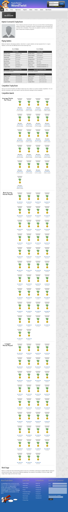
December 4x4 (38, 495)
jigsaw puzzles (13, 486)
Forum (36, 9)
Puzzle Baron (5, 483)
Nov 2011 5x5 (38, 243)
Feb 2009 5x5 (20, 311)
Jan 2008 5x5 (29, 325)
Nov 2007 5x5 (47, 325)
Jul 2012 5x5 (47, 124)
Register (25, 9)
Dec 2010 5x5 (29, 155)
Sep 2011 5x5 (47, 243)
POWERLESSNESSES (41, 64)
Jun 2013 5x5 (38, 109)
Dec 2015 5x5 (20, 109)
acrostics (3, 487)
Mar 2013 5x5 (29, 124)
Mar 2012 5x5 (20, 140)
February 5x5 (38, 489)
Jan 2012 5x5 (20, 243)
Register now (56, 6)
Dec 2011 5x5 (38, 140)
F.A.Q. (11, 9)
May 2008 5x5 (47, 448)
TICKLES (18, 66)
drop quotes (13, 487)
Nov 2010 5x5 (38, 155)
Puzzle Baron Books (26, 491)
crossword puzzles (4, 490)
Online (30, 9)
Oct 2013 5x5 (29, 202)
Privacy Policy (25, 500)
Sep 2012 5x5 (38, 124)
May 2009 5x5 (47, 297)
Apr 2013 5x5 (20, 124)
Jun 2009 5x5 (38, 297)
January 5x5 (38, 493)
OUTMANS (18, 64)
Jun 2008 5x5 (38, 448)
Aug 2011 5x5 (20, 256)
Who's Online (25, 487)
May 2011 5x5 (47, 256)
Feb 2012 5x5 (29, 140)
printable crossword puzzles (9, 491)
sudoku (16, 489)
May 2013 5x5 (47, 109)
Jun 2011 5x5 (20, 155)
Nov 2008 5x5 (38, 311)
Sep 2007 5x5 (29, 338)
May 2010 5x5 (20, 187)
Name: (50, 483)
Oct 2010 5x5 (47, 155)
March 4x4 (38, 483)
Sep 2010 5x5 (20, 171)
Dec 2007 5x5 (38, 325)
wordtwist (9, 489)
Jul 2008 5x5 (19, 325)
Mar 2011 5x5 (20, 270)
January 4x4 (38, 491)
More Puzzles (48, 9)
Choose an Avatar (26, 493)
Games (41, 9)
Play (7, 9)
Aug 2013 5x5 (29, 109)
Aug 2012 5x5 (20, 229)
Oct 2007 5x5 (20, 338)
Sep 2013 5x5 (38, 202)
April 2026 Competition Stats (15, 69)
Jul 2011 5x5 (47, 140)
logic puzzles (7, 487)
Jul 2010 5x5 (38, 171)
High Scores (18, 9)
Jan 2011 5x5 (29, 270)
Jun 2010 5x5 (47, 171)
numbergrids (3, 489)
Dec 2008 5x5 (29, 311)
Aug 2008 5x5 (47, 311)
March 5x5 (38, 485)
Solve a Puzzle (25, 483)
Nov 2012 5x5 (47, 215)
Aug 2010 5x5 (29, 171)
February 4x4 (38, 487)
